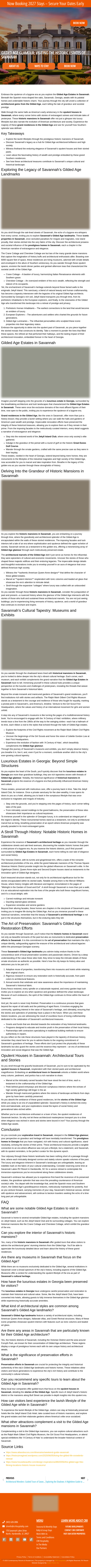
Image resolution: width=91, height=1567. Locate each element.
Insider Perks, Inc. (53, 1563)
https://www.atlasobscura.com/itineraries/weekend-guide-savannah (37, 1452)
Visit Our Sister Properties (74, 1534)
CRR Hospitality (60, 1560)
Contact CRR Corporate (74, 1530)
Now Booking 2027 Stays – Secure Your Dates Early (45, 3)
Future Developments (74, 1526)
